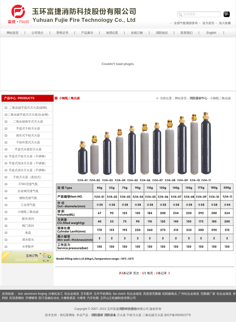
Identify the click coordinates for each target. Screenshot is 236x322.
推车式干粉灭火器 (28, 135)
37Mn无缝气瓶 (28, 184)
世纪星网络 (67, 315)
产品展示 (87, 32)
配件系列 (28, 219)
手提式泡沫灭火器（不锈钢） (28, 163)
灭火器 (121, 315)
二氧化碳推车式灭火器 (28, 121)
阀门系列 (28, 225)
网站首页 (13, 32)
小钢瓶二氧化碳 (28, 212)
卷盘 (28, 232)
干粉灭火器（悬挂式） (28, 177)
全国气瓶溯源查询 (184, 23)
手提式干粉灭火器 (28, 128)
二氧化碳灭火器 (152, 315)
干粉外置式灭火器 (28, 142)
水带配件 (28, 246)
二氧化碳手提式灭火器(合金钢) (28, 114)
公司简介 (37, 32)
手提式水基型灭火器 (28, 149)
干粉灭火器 (133, 315)
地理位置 (112, 32)
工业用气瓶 (28, 205)
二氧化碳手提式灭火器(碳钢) (28, 107)
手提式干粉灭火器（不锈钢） (28, 156)
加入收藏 (223, 23)
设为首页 (206, 23)
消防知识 (162, 32)
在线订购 (137, 32)
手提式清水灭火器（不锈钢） (28, 170)
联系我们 (187, 32)
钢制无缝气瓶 (28, 198)
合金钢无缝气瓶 (28, 191)
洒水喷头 (28, 239)
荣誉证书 (62, 32)
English (211, 32)
